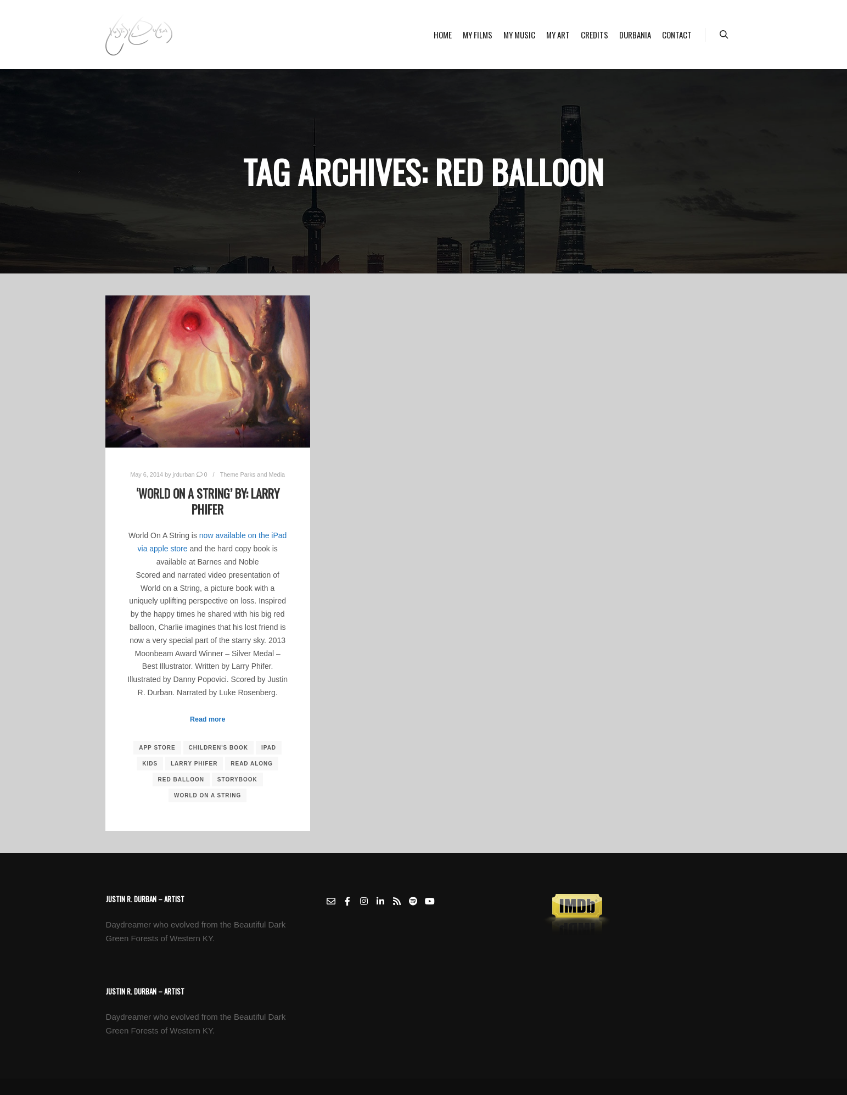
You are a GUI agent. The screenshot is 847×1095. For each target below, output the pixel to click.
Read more (207, 719)
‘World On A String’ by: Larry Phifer (207, 501)
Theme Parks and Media (252, 474)
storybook (237, 779)
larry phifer (194, 764)
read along (252, 764)
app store (157, 748)
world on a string (207, 795)
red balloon (181, 779)
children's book (219, 748)
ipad (268, 748)
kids (150, 764)
